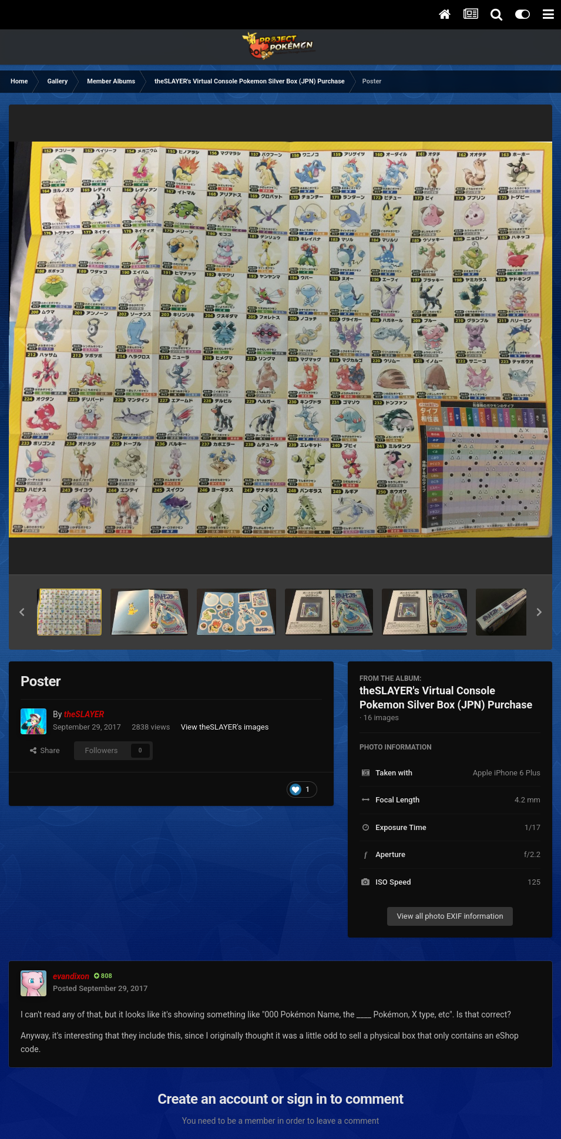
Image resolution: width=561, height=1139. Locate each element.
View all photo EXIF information (450, 916)
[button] (22, 612)
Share (45, 750)
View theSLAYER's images (225, 727)
